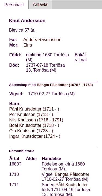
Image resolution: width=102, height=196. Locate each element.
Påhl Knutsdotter (71, 184)
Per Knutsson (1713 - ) (31, 114)
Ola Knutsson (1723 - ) (31, 130)
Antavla (40, 4)
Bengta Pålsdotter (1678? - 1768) (65, 85)
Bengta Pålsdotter (72, 174)
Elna (27, 45)
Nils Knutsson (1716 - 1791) (36, 120)
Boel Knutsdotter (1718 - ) (34, 125)
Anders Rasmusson (42, 39)
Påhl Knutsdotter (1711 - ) (34, 109)
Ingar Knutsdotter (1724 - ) (34, 136)
